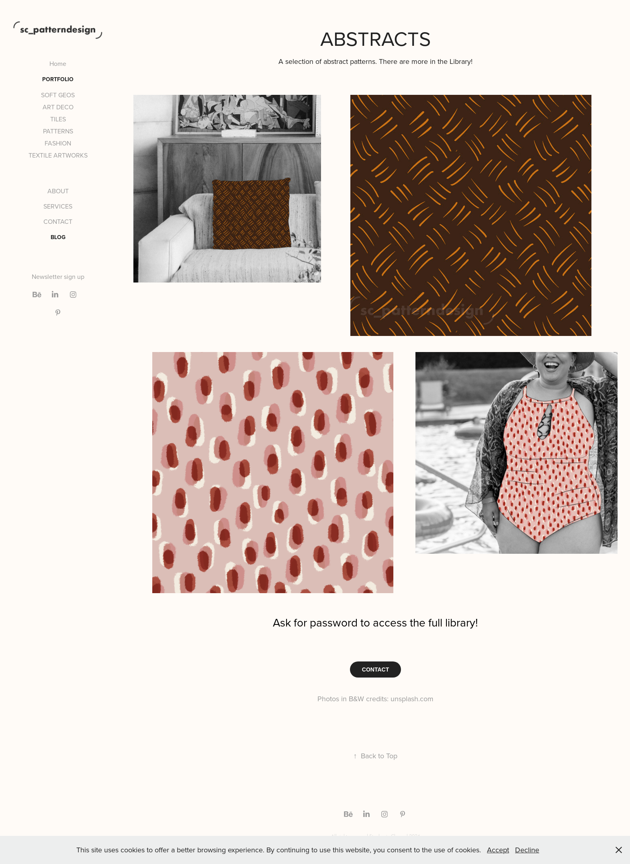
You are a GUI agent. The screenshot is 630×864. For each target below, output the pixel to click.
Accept (498, 850)
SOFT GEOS (58, 94)
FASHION (58, 143)
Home (57, 63)
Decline (527, 850)
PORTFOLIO (58, 79)
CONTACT (57, 221)
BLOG (58, 237)
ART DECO (58, 106)
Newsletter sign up (58, 276)
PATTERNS (58, 131)
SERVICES (57, 206)
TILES (58, 119)
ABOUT (58, 190)
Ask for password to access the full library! (375, 622)
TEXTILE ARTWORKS (58, 155)
